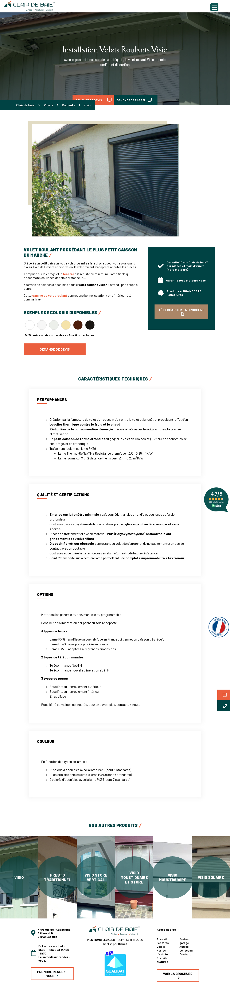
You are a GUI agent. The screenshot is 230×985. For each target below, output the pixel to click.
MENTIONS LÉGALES (101, 939)
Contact (185, 954)
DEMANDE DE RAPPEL (134, 100)
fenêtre (68, 274)
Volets (48, 105)
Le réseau (186, 950)
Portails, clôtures (162, 960)
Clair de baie (25, 105)
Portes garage (184, 941)
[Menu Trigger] (214, 7)
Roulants (68, 105)
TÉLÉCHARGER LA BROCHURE (181, 312)
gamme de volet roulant (49, 295)
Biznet (122, 944)
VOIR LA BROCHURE (177, 975)
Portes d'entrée (162, 952)
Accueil (162, 939)
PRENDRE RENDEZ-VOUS (52, 974)
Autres (183, 946)
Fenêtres (163, 943)
